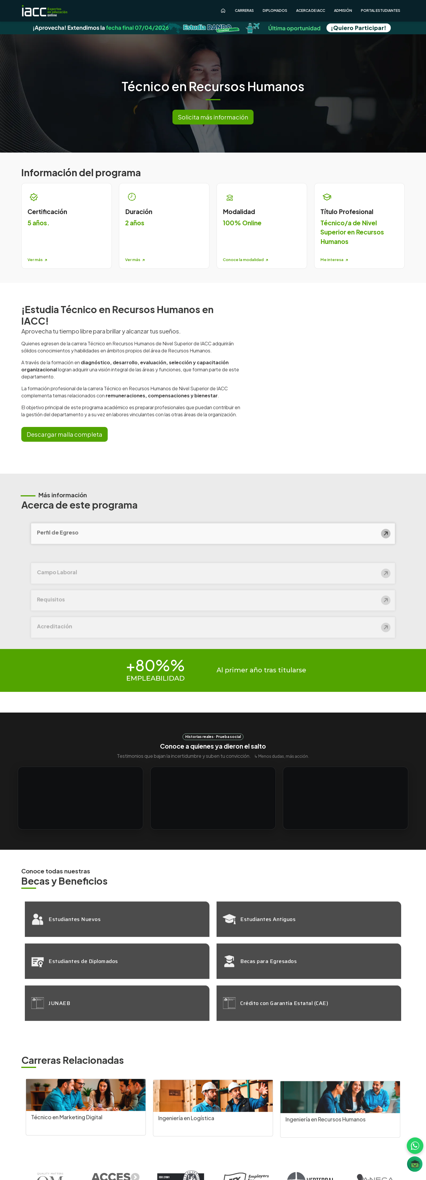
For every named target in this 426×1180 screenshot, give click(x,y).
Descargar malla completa (64, 434)
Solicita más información (213, 117)
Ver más (37, 259)
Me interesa (334, 259)
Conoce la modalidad (245, 259)
